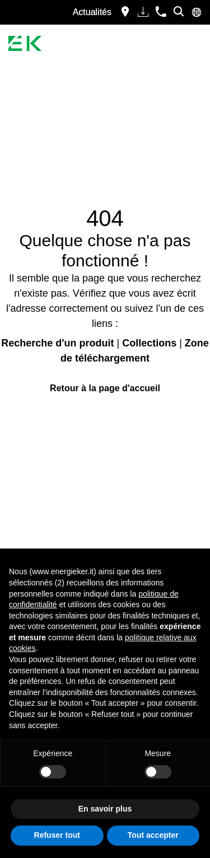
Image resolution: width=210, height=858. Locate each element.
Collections (149, 343)
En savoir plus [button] (105, 808)
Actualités (92, 12)
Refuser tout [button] (57, 835)
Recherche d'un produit (57, 343)
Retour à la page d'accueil (105, 388)
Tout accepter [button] (153, 835)
